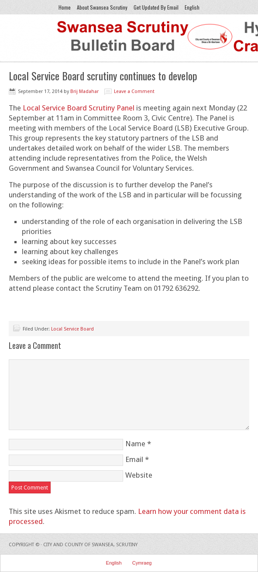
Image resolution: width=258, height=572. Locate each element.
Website (138, 475)
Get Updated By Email (156, 7)
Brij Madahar (84, 91)
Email (134, 459)
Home (64, 7)
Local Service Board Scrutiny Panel (78, 107)
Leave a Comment (134, 91)
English (191, 7)
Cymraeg (142, 562)
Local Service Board (72, 329)
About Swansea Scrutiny (102, 7)
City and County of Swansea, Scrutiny (90, 545)
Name (135, 443)
